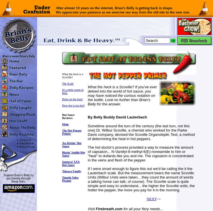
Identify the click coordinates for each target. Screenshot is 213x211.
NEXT (151, 199)
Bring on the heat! (72, 99)
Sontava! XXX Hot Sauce (71, 163)
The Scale (67, 83)
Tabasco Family (71, 171)
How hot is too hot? (73, 105)
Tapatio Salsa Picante (70, 179)
